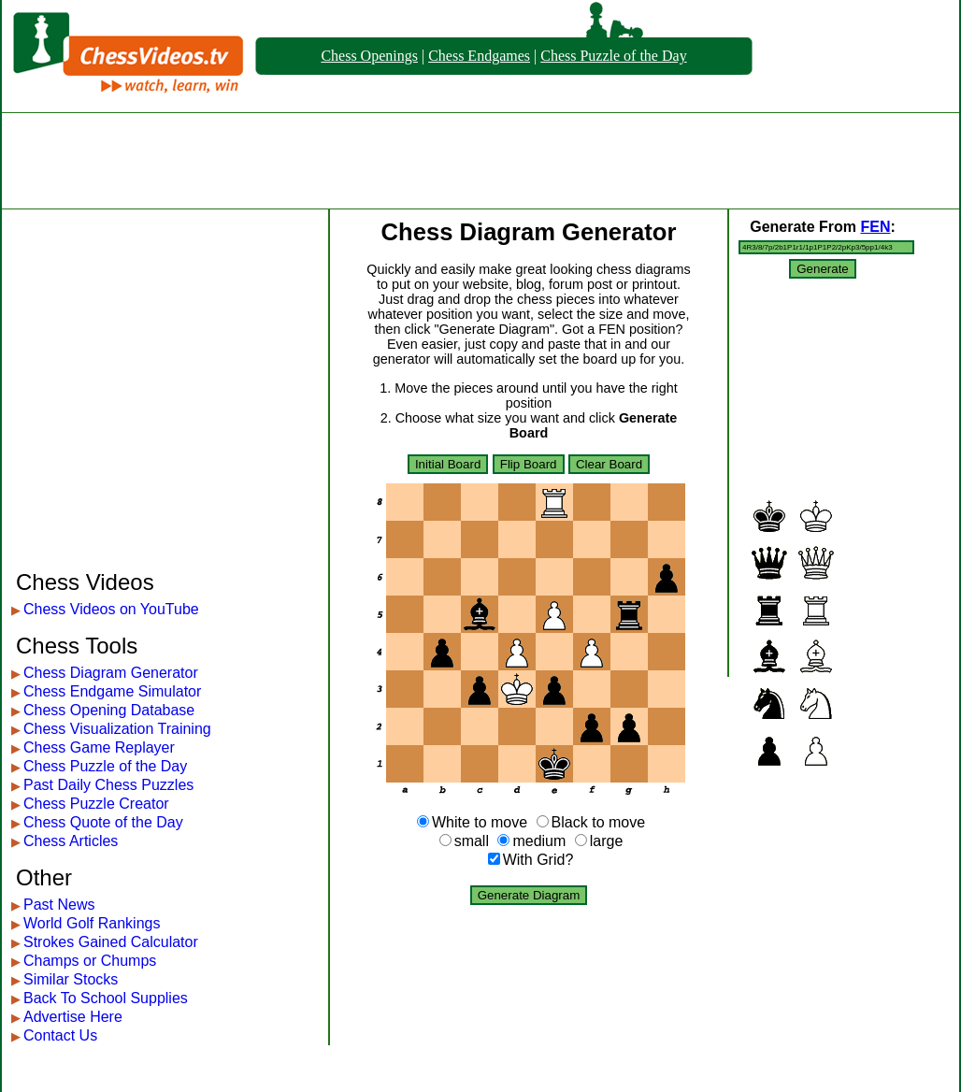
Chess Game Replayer (99, 747)
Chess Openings (369, 56)
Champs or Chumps (89, 961)
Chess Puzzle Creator (96, 804)
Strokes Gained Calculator (110, 942)
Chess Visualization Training (117, 729)
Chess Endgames (479, 56)
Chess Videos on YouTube (111, 609)
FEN (875, 227)
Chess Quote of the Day (103, 822)
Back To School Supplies (105, 998)
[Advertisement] (480, 161)
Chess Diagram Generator (110, 673)
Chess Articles (70, 841)
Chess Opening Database (108, 710)
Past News (58, 904)
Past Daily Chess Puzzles (108, 785)
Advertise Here (72, 1017)
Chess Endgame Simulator (112, 691)
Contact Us (60, 1035)
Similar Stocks (70, 979)
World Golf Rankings (91, 923)
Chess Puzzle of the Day (613, 56)
